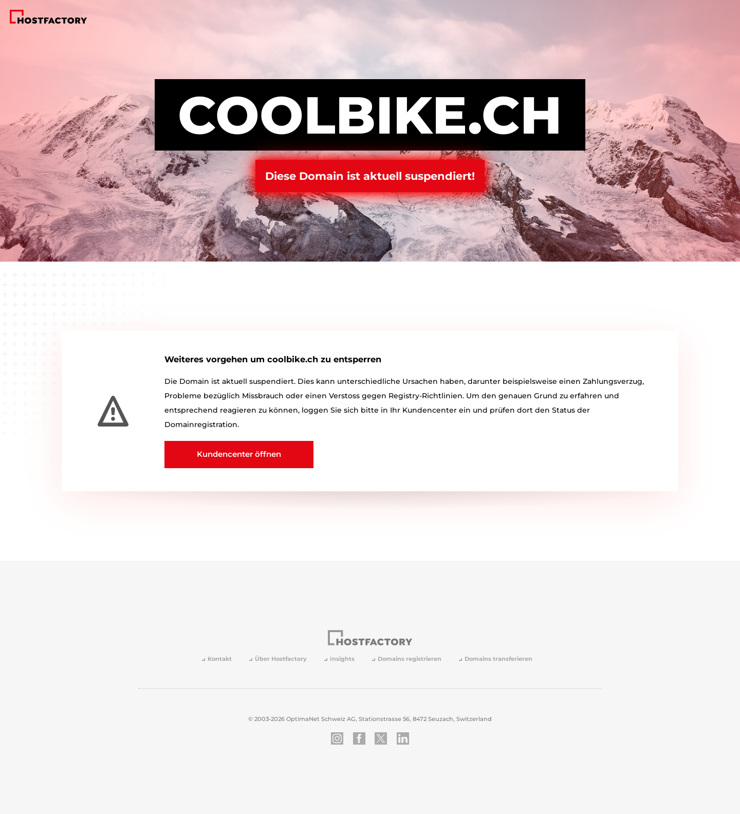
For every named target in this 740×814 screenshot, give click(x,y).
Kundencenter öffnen (239, 454)
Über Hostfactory (281, 659)
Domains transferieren (498, 659)
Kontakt (220, 659)
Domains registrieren (409, 659)
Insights (342, 659)
